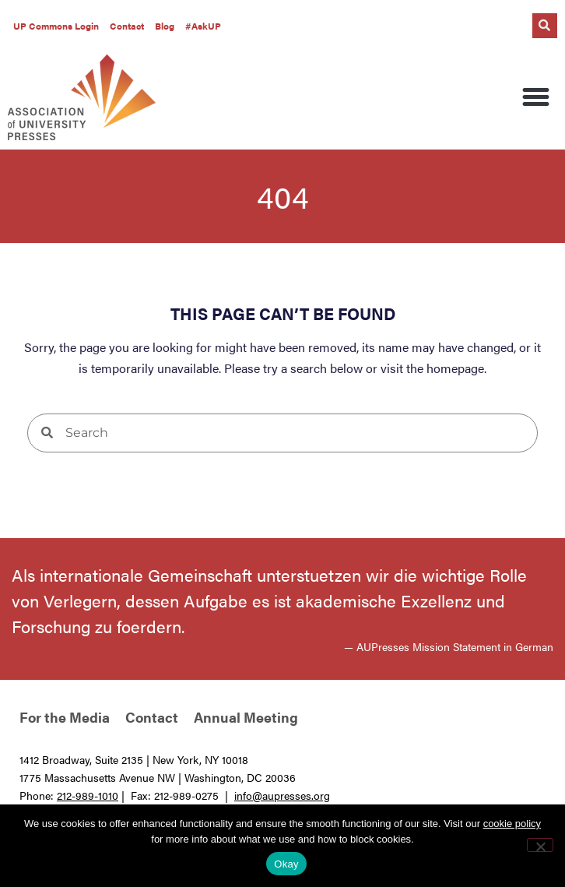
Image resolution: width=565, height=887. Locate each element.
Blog (164, 26)
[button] (544, 25)
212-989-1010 (87, 795)
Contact (127, 26)
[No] (540, 845)
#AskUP (203, 26)
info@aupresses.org (282, 795)
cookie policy (512, 823)
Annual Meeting (246, 717)
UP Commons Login (56, 26)
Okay (286, 864)
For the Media (64, 717)
